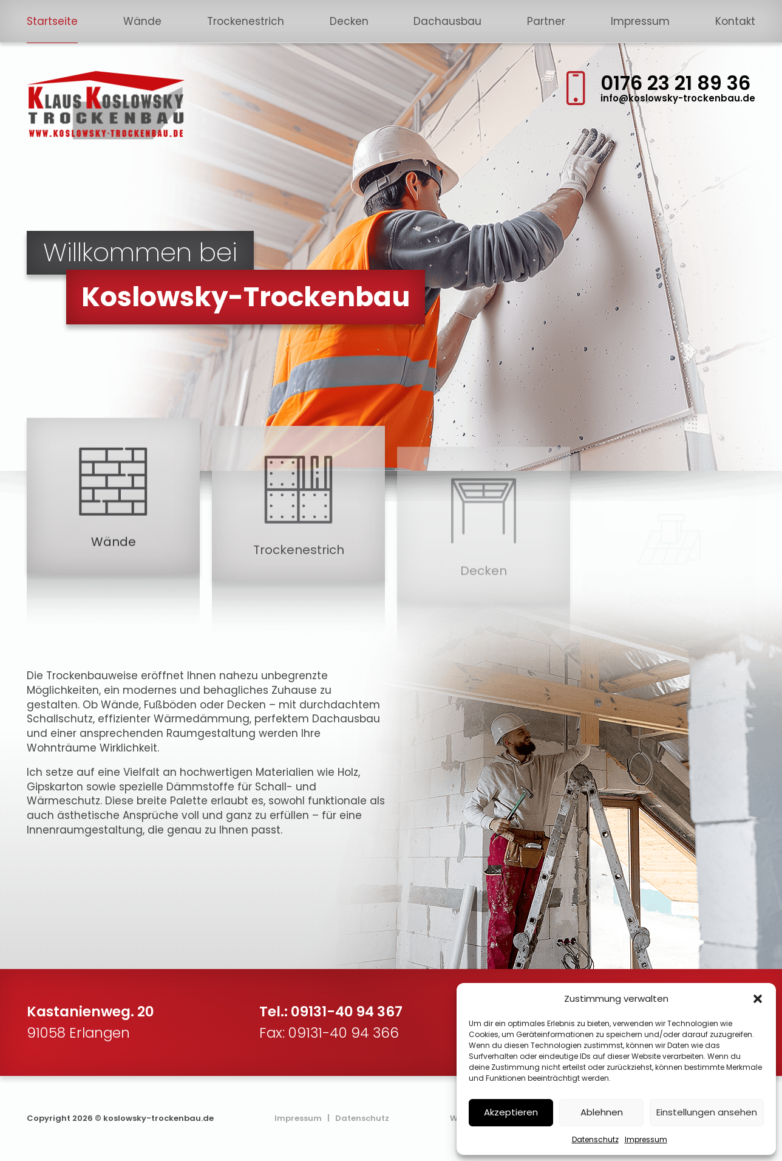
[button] (758, 999)
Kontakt (735, 21)
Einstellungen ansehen (706, 1112)
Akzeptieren (511, 1112)
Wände (142, 21)
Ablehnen (601, 1112)
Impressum (646, 1139)
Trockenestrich (245, 21)
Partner (546, 21)
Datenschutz (595, 1139)
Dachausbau (447, 21)
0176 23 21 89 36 (675, 83)
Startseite (52, 21)
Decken (349, 21)
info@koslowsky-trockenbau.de (677, 98)
